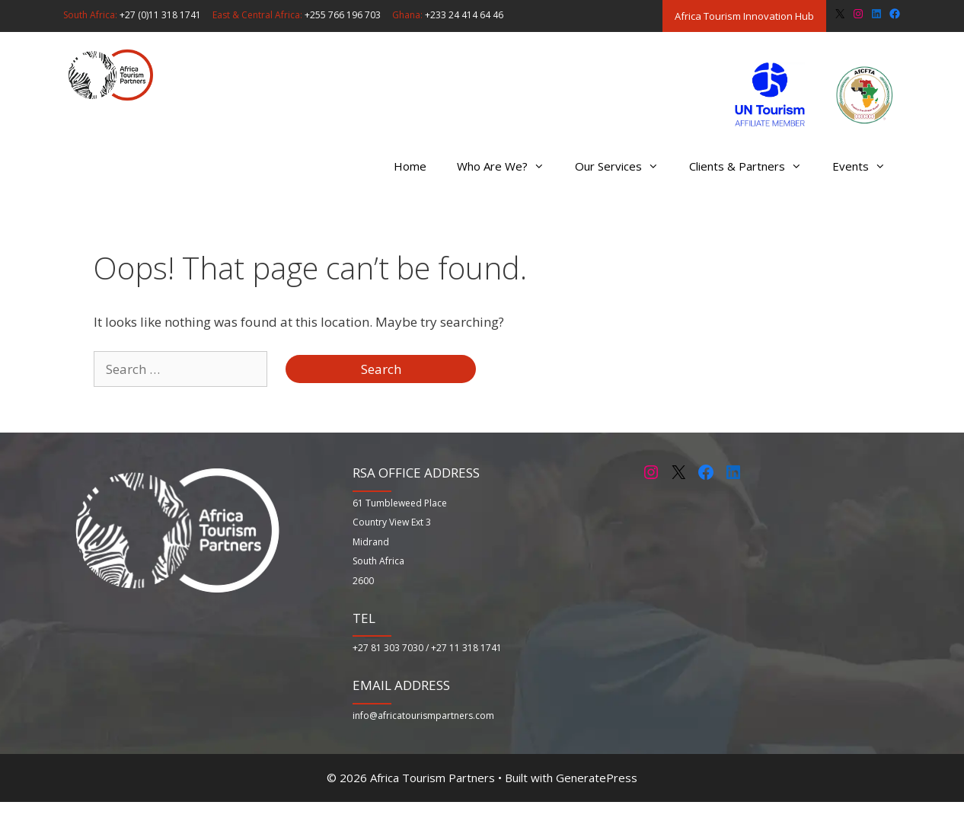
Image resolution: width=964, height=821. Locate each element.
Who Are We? (508, 166)
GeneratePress (596, 777)
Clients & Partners (753, 166)
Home (410, 166)
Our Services (624, 166)
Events (866, 166)
